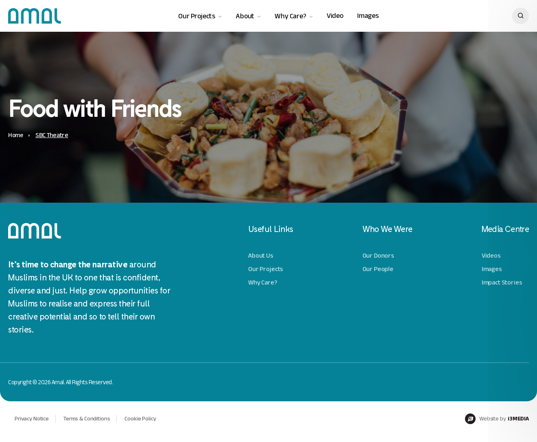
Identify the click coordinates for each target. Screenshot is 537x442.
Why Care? (290, 16)
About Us (261, 256)
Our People (377, 269)
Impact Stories (503, 282)
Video (334, 16)
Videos (492, 256)
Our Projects (196, 16)
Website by (496, 424)
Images (367, 16)
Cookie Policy (146, 424)
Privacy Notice (33, 424)
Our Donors (378, 256)
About (244, 16)
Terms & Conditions (90, 424)
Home (16, 136)
